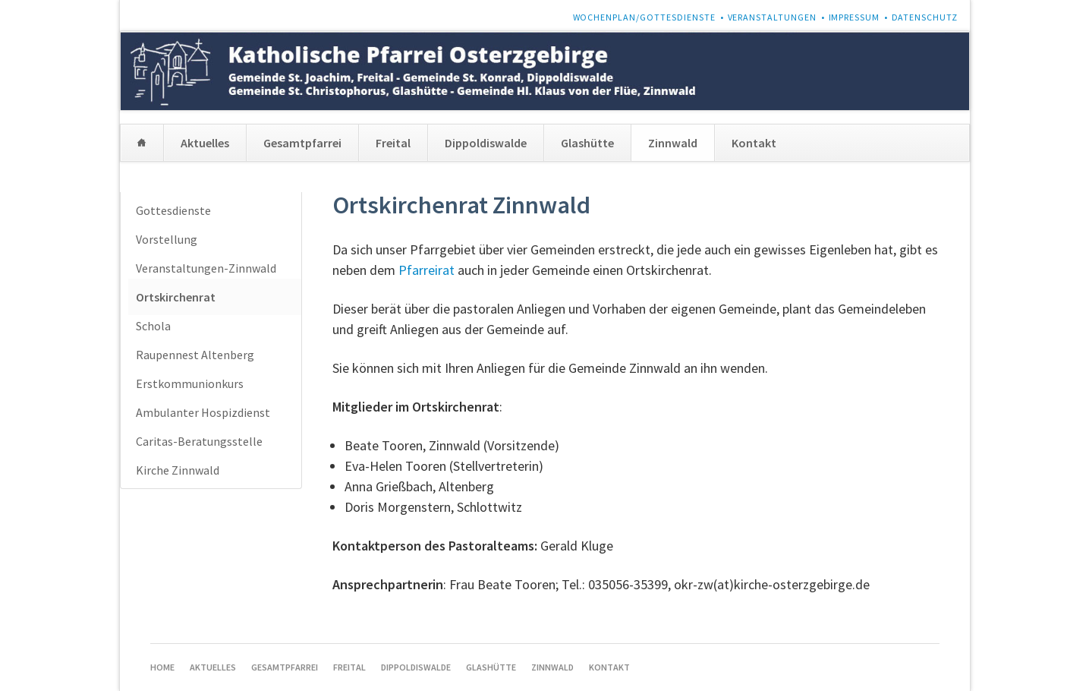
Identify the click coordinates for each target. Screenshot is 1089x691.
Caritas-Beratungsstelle (199, 441)
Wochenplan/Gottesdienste (644, 17)
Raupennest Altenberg (195, 354)
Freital (393, 142)
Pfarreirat (426, 270)
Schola (153, 325)
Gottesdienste (173, 210)
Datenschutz (925, 17)
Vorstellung (166, 239)
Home (142, 143)
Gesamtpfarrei (302, 142)
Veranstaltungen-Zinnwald (206, 268)
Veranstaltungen (772, 17)
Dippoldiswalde (486, 142)
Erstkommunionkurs (190, 383)
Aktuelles (205, 142)
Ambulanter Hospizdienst (203, 412)
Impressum (854, 17)
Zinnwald (672, 142)
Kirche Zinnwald (177, 470)
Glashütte (587, 142)
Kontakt (754, 142)
